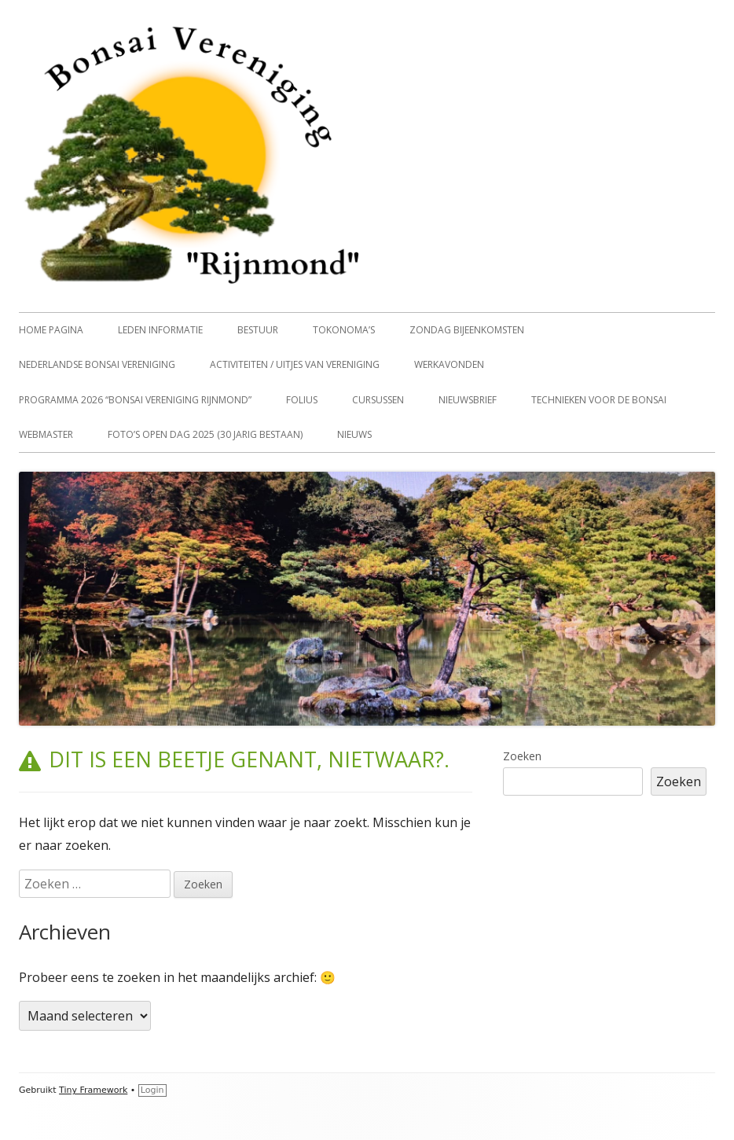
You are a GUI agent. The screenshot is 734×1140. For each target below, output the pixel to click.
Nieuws (354, 434)
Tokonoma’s (344, 329)
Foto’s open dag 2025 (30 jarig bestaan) (205, 434)
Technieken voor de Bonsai (598, 399)
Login (152, 1090)
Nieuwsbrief (468, 399)
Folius (301, 399)
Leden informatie (160, 329)
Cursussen (378, 399)
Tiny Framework (93, 1090)
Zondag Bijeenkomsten (466, 329)
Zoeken (522, 755)
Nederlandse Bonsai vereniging (97, 364)
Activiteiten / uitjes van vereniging (295, 364)
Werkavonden (449, 364)
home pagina (51, 329)
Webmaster (46, 434)
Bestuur (257, 329)
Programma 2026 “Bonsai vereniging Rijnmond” (135, 399)
